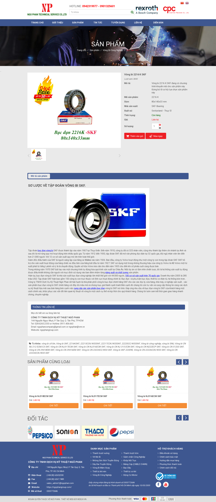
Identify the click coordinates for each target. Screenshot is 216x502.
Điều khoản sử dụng (168, 453)
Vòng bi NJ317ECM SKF (95, 396)
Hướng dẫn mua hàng (168, 460)
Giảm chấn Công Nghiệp (133, 457)
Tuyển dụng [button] (118, 22)
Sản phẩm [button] (77, 22)
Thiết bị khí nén (98, 471)
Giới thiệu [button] (57, 22)
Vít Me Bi (96, 457)
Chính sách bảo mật (168, 457)
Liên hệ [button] (138, 22)
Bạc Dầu (126, 468)
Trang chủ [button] (37, 22)
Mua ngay (156, 136)
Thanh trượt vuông (100, 453)
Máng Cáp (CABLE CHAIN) (134, 464)
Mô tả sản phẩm (39, 176)
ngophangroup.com (49, 330)
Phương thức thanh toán (170, 464)
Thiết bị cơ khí (128, 471)
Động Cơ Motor (129, 475)
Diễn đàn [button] (158, 22)
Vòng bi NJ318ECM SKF (41, 396)
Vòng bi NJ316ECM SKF (149, 396)
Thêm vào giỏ (134, 136)
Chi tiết (54, 405)
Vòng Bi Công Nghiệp (101, 475)
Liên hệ (155, 119)
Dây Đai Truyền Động (101, 464)
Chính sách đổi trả (167, 468)
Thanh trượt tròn (129, 453)
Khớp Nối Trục (128, 460)
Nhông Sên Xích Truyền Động (105, 460)
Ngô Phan (55, 499)
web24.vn (81, 499)
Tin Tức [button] (98, 22)
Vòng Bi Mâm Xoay (100, 468)
